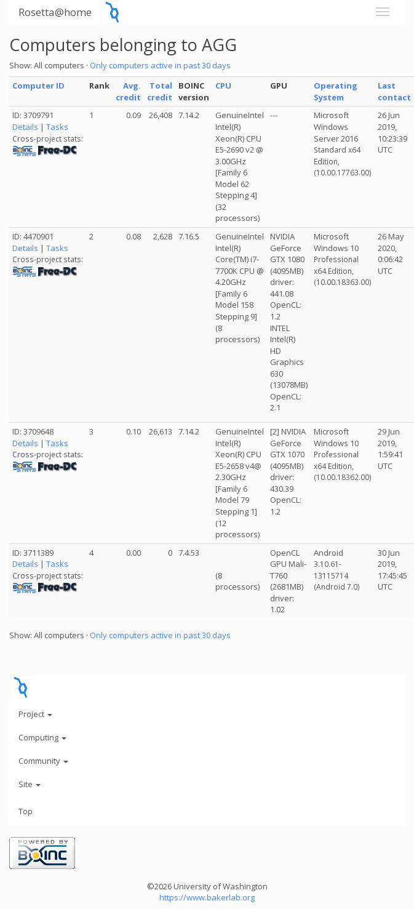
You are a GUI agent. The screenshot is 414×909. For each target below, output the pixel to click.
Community (43, 760)
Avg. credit (128, 91)
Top (25, 811)
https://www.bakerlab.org (207, 897)
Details (25, 126)
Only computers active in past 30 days (160, 65)
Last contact (394, 91)
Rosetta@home (55, 12)
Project (35, 713)
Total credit (159, 91)
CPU (223, 85)
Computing (42, 737)
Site (29, 784)
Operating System (335, 91)
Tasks (57, 126)
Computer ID (38, 85)
